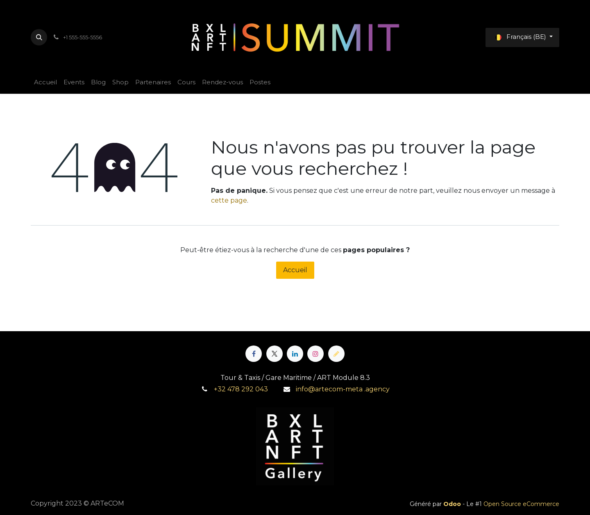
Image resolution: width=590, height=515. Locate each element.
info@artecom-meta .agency (343, 389)
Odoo (453, 504)
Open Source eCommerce (521, 504)
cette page (229, 200)
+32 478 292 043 (241, 389)
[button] (39, 37)
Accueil (295, 270)
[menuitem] (45, 82)
